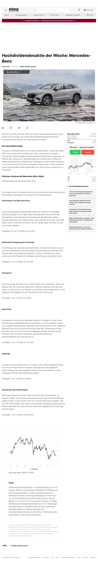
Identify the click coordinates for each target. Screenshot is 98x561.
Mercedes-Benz (21, 473)
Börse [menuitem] (7, 15)
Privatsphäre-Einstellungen (67, 557)
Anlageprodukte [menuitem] (21, 15)
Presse (57, 557)
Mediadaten (93, 557)
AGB (52, 557)
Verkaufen (88, 152)
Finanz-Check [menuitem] (38, 15)
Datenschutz (46, 557)
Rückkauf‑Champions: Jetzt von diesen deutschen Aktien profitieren (81, 228)
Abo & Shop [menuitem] (54, 15)
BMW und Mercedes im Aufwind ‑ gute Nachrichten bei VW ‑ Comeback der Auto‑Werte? (81, 220)
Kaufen (75, 152)
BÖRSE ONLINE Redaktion (20, 545)
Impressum (85, 557)
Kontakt (78, 557)
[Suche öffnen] (53, 10)
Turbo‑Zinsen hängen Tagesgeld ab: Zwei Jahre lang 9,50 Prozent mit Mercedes (81, 193)
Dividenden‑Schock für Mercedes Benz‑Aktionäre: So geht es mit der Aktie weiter (80, 211)
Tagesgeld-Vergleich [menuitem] (72, 15)
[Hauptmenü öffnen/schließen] (5, 10)
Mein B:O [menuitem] (90, 15)
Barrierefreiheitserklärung (34, 557)
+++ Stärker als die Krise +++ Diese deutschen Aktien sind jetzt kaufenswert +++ (49, 20)
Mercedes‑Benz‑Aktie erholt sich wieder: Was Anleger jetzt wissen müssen (80, 202)
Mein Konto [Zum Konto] (88, 10)
